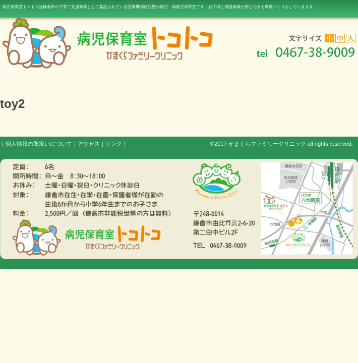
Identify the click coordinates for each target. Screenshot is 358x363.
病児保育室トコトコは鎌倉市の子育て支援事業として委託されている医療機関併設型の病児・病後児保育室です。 (160, 7)
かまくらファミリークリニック (267, 144)
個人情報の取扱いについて (39, 144)
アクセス (89, 144)
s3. (356, 144)
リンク (113, 144)
